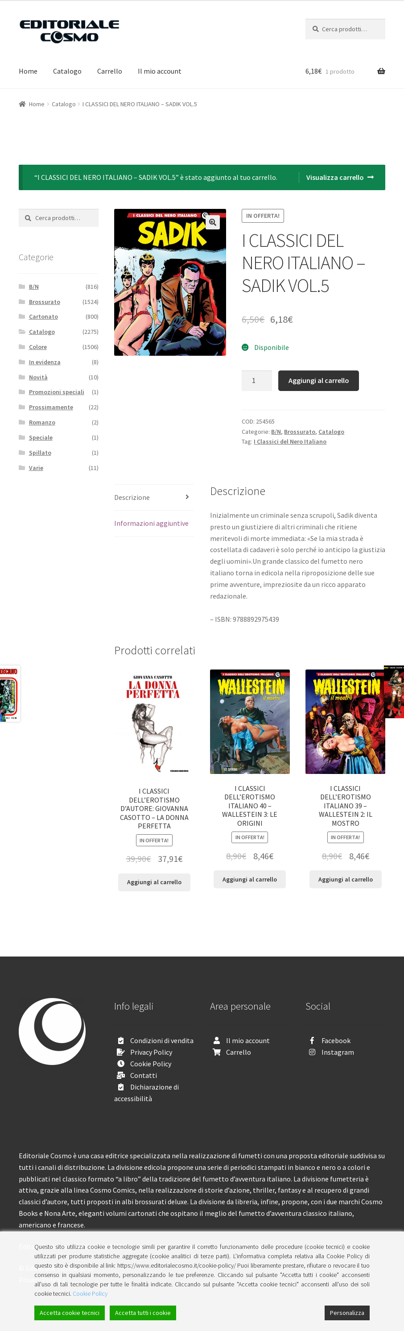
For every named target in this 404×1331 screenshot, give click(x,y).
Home (28, 71)
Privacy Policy (151, 1052)
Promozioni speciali (56, 392)
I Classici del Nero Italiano (290, 441)
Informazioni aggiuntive (151, 523)
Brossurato (299, 432)
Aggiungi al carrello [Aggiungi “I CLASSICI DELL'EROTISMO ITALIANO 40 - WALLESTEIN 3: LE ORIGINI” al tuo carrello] (250, 879)
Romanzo (42, 422)
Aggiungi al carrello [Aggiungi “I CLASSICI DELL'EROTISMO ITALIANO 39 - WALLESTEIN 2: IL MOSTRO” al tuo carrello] (345, 879)
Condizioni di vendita (162, 1040)
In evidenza (45, 362)
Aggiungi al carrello (319, 380)
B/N (276, 432)
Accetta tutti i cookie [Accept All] (143, 1313)
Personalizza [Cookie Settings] (347, 1313)
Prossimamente (51, 407)
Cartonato (43, 316)
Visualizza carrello (335, 177)
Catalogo (67, 71)
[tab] (154, 498)
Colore (38, 347)
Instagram (338, 1052)
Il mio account (159, 71)
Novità (38, 377)
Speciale (41, 437)
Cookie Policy (150, 1063)
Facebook (336, 1040)
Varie (36, 468)
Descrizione (132, 497)
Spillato (40, 453)
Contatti (143, 1075)
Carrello (109, 71)
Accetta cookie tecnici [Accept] (69, 1313)
